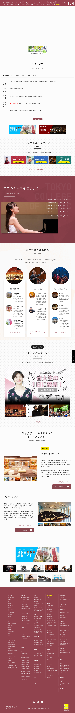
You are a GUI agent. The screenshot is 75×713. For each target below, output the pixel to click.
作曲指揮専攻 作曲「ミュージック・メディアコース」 (25, 613)
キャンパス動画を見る (60, 486)
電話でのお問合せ (63, 650)
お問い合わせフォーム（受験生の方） (52, 623)
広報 (34, 4)
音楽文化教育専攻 (24, 618)
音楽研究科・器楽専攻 (25, 662)
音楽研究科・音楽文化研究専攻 (25, 669)
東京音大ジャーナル (37, 629)
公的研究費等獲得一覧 (38, 607)
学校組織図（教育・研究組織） (12, 610)
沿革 (8, 601)
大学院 (27, 4)
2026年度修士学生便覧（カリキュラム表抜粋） (25, 658)
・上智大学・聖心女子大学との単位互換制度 (25, 637)
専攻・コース (22, 4)
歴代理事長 (10, 603)
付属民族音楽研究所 (37, 599)
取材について (62, 655)
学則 (8, 618)
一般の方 (41, 2)
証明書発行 (62, 597)
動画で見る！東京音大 (38, 616)
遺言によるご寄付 (63, 672)
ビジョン (9, 635)
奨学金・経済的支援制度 (12, 623)
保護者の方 (36, 2)
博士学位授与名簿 (24, 679)
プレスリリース (36, 620)
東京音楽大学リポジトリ (38, 603)
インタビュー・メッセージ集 (39, 623)
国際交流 (9, 648)
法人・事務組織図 (11, 612)
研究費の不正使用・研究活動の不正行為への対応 (39, 610)
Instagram (35, 681)
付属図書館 (36, 597)
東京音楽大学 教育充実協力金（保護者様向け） (64, 669)
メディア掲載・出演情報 (38, 625)
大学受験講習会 (50, 616)
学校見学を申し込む (61, 482)
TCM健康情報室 (50, 664)
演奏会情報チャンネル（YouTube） (38, 656)
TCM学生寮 (49, 641)
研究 (31, 4)
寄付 (51, 2)
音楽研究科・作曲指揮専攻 (25, 666)
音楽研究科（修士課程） (25, 660)
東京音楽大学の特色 (11, 644)
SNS (53, 4)
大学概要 (9, 599)
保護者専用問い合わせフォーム (65, 613)
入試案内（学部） (50, 605)
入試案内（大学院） (24, 653)
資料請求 (55, 2)
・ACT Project (23, 643)
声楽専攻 (22, 601)
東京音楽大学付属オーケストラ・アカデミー (39, 673)
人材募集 (9, 660)
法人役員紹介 (10, 614)
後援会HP (48, 677)
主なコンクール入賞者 (38, 640)
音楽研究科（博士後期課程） (25, 677)
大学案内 (16, 4)
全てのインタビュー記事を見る (36, 169)
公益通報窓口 (10, 629)
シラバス (22, 655)
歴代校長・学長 (10, 605)
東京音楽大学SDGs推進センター (12, 651)
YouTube (35, 683)
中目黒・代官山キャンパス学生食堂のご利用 (65, 644)
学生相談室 (49, 661)
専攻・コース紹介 (59, 332)
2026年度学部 (49, 632)
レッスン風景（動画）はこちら (36, 332)
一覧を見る (37, 119)
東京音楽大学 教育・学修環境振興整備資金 (64, 666)
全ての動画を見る (36, 422)
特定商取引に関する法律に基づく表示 (12, 668)
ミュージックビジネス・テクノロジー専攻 (25, 626)
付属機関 (48, 4)
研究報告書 (36, 601)
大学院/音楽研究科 (24, 649)
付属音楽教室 (36, 666)
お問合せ (47, 2)
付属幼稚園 (36, 670)
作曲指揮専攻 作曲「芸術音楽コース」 (25, 609)
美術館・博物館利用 (50, 643)
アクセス (61, 2)
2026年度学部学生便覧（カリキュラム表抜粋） (25, 598)
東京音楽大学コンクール (38, 642)
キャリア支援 (49, 645)
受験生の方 (17, 2)
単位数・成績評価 (11, 642)
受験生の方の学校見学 (51, 620)
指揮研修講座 (62, 634)
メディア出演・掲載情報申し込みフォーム (52, 674)
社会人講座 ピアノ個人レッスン (64, 626)
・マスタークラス (24, 634)
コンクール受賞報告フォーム (39, 645)
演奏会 (44, 4)
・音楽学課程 (23, 632)
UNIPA (48, 651)
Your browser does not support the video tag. (37, 21)
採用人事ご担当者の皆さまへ (12, 663)
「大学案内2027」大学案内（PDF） (51, 626)
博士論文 (35, 605)
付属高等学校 (36, 668)
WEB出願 (48, 607)
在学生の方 (23, 2)
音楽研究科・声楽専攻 (25, 664)
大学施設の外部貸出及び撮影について (65, 653)
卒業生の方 (29, 2)
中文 (48, 599)
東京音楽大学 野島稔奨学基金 (64, 663)
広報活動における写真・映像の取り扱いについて (39, 632)
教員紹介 (9, 616)
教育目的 (9, 633)
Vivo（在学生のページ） (51, 653)
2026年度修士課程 (50, 634)
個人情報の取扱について (12, 665)
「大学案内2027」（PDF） (11, 654)
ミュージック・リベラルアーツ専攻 (25, 621)
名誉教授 (9, 607)
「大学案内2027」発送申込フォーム (12, 657)
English (48, 597)
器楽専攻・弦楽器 (24, 604)
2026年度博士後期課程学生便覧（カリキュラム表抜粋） (25, 673)
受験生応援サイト (50, 609)
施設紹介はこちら (13, 332)
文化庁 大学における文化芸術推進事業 (64, 640)
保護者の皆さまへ (63, 617)
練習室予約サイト (50, 659)
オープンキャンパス (50, 611)
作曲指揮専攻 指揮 (24, 616)
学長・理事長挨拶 (11, 597)
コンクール (39, 4)
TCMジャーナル (37, 627)
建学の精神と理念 (11, 631)
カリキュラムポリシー (12, 638)
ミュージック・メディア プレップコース (51, 614)
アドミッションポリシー (12, 640)
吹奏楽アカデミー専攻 (25, 623)
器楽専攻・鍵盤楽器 (25, 602)
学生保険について (50, 666)
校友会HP (62, 606)
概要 (21, 651)
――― (22, 629)
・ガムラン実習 (23, 641)
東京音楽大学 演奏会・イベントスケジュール (38, 653)
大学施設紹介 (10, 625)
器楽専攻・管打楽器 (25, 606)
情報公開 (9, 627)
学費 (8, 621)
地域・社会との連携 (11, 646)
